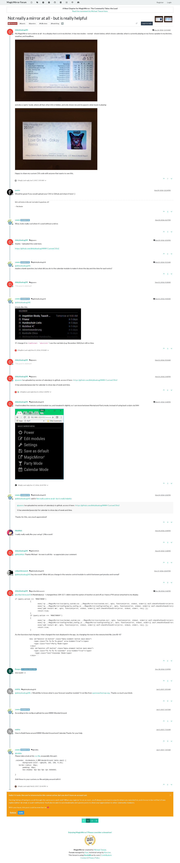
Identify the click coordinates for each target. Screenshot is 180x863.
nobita (17, 689)
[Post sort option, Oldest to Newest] (137, 23)
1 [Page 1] (87, 821)
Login (21, 812)
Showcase (12, 23)
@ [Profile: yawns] (18, 380)
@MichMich (34, 551)
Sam (86, 852)
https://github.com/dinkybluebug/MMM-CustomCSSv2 (37, 248)
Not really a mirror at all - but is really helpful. (53, 498)
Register (13, 812)
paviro (17, 190)
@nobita (34, 750)
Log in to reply (147, 23)
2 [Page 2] (92, 821)
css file (37, 756)
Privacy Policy (94, 858)
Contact (83, 858)
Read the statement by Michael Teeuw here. (90, 11)
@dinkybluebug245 (38, 262)
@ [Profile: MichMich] (19, 554)
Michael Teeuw (100, 850)
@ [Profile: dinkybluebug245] (22, 266)
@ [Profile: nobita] (18, 753)
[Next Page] (96, 820)
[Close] (170, 795)
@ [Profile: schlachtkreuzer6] (22, 595)
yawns (17, 220)
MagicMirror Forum (16, 2)
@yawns (33, 240)
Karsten (107, 852)
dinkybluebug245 (21, 30)
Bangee (18, 669)
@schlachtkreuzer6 (36, 591)
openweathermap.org (101, 693)
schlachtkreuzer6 (21, 571)
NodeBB (87, 855)
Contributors (106, 855)
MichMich (18, 531)
